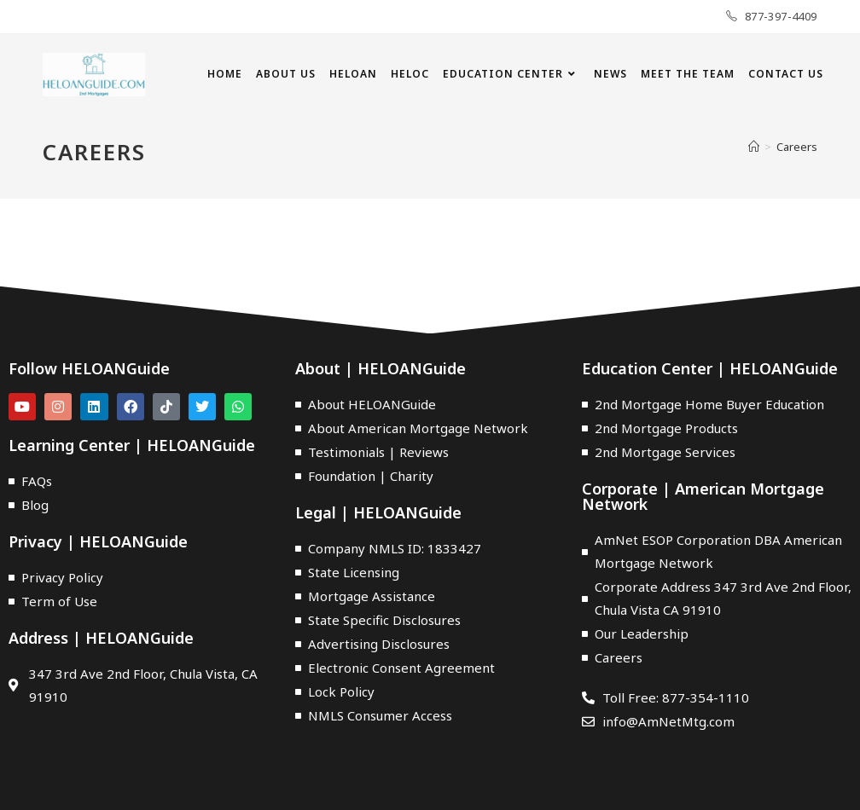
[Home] (753, 146)
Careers (796, 146)
